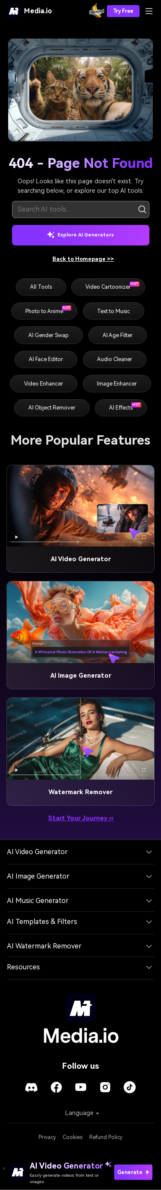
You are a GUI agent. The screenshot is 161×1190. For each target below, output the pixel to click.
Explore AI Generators (80, 235)
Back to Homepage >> (83, 259)
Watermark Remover (80, 792)
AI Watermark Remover (44, 946)
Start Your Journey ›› (80, 818)
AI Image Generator (80, 675)
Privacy (47, 1137)
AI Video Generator (81, 559)
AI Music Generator (38, 901)
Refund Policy (105, 1137)
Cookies (72, 1137)
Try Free (123, 11)
